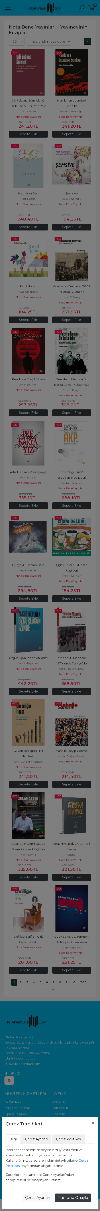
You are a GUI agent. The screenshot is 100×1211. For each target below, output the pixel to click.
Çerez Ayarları (37, 1198)
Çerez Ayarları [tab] (36, 1139)
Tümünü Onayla (73, 1198)
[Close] (93, 1123)
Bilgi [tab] (13, 1139)
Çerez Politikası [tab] (69, 1139)
